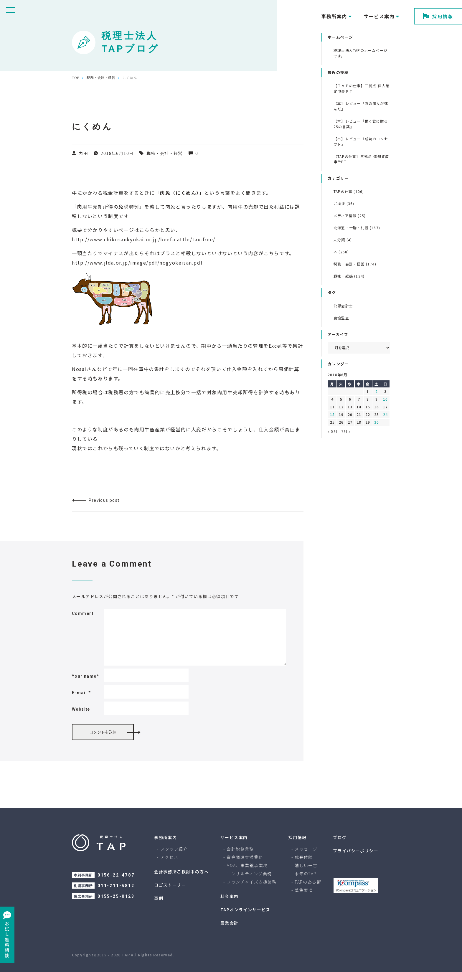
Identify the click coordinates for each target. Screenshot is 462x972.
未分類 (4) (343, 239)
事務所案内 (165, 837)
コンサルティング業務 (249, 874)
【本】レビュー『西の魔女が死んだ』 (361, 106)
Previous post (104, 500)
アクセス (170, 857)
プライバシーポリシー (355, 851)
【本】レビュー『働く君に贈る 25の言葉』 (361, 123)
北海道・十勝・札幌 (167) (357, 227)
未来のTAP (305, 874)
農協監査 (341, 317)
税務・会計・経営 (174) (355, 263)
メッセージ (306, 849)
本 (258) (341, 251)
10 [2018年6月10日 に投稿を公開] (385, 399)
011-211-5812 (116, 885)
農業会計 (229, 923)
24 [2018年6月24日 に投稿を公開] (385, 414)
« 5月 (332, 431)
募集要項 (304, 890)
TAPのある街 (308, 882)
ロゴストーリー (170, 885)
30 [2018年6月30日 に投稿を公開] (376, 422)
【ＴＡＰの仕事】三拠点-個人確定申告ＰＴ (362, 88)
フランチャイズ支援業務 (251, 882)
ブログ (339, 837)
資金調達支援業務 (245, 857)
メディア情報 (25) (350, 215)
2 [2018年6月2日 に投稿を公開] (376, 391)
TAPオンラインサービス (245, 909)
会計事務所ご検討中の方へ (181, 871)
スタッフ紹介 (174, 849)
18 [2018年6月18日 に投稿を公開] (332, 414)
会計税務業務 (240, 849)
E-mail (81, 692)
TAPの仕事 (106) (349, 191)
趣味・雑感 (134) (349, 275)
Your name (85, 676)
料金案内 (229, 896)
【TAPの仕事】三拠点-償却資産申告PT (361, 159)
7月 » (346, 431)
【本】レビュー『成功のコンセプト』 (361, 141)
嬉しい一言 (306, 865)
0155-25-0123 (116, 896)
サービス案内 (234, 837)
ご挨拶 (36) (344, 203)
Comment (83, 613)
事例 (158, 898)
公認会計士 (343, 305)
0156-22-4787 (116, 875)
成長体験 (304, 857)
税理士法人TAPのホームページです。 (360, 53)
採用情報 (438, 16)
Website (81, 709)
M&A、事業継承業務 (247, 865)
